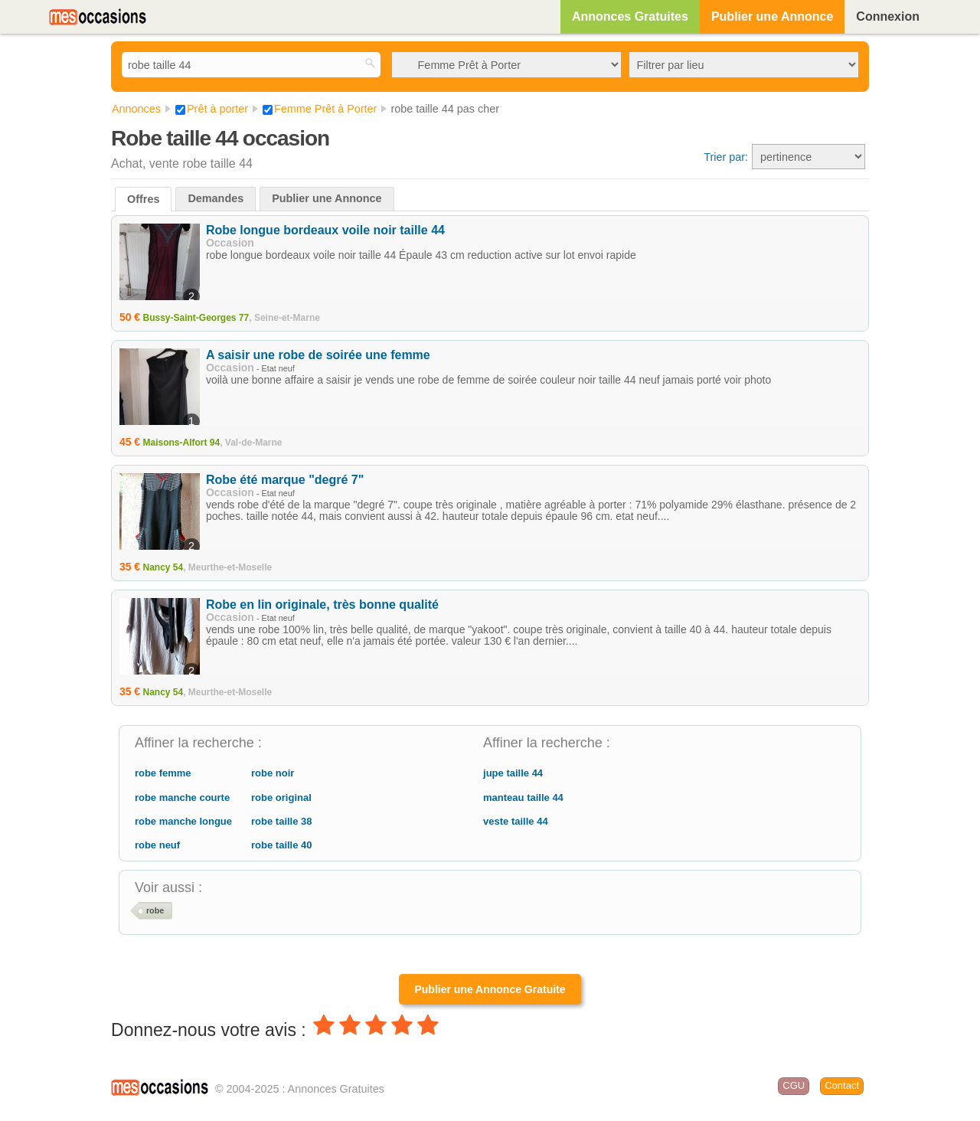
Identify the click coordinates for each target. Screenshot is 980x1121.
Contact (842, 1085)
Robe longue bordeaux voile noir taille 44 (325, 230)
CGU (793, 1085)
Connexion (888, 16)
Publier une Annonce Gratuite (489, 989)
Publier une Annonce (772, 16)
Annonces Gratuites (630, 16)
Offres (143, 199)
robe (155, 910)
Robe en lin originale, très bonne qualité (322, 604)
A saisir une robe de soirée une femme (318, 354)
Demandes (215, 198)
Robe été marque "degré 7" (285, 479)
